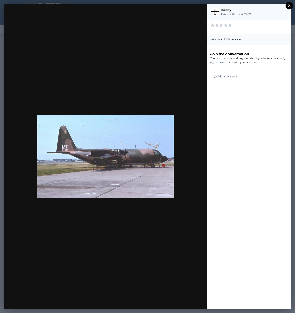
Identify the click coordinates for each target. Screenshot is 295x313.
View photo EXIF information (226, 39)
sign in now (217, 62)
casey (226, 10)
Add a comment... (226, 76)
